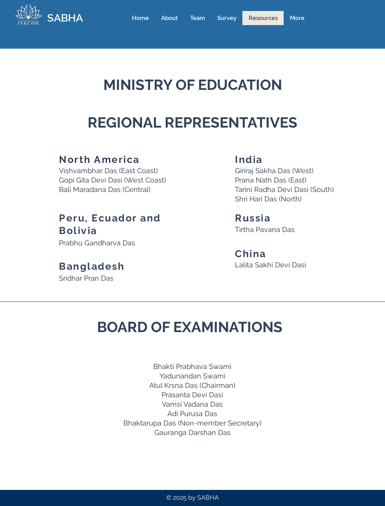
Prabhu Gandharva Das (97, 243)
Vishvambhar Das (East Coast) (108, 170)
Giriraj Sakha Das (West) (274, 170)
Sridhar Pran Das (86, 278)
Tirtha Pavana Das (265, 229)
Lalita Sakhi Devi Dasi (270, 265)
